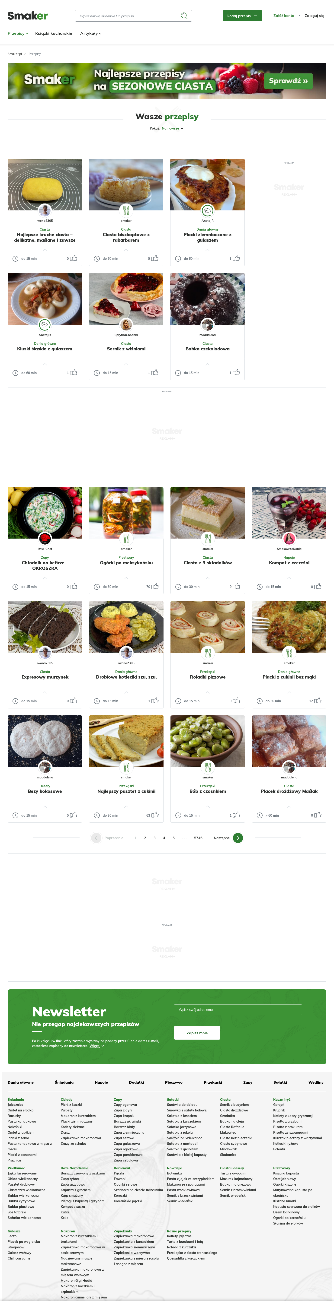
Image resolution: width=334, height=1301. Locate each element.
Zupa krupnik (124, 1116)
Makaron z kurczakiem (78, 1116)
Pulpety (67, 1110)
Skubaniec (228, 1155)
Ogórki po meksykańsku (126, 562)
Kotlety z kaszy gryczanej (293, 1116)
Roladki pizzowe (208, 677)
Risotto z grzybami (287, 1121)
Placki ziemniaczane (77, 1121)
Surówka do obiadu (182, 1105)
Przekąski (207, 672)
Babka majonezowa (235, 1184)
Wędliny (316, 1082)
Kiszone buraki (284, 1201)
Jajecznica (15, 1105)
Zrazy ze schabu (73, 1144)
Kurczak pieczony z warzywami (297, 1138)
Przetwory (126, 557)
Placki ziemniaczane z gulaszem (207, 237)
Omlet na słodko (20, 1110)
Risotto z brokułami (288, 1127)
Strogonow (16, 1247)
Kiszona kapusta (286, 1173)
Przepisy (17, 33)
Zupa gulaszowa (127, 1144)
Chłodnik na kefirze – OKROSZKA (45, 565)
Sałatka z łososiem (182, 1116)
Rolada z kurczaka (181, 1247)
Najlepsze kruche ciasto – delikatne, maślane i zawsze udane (45, 240)
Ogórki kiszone (284, 1184)
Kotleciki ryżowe (286, 1144)
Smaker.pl (15, 54)
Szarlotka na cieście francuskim (138, 1190)
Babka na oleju (232, 1121)
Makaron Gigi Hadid (76, 1281)
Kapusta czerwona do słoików (296, 1207)
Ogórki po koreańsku (289, 1218)
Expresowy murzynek (45, 677)
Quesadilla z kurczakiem (186, 1258)
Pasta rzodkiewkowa (183, 1190)
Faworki (120, 1179)
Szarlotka (227, 1116)
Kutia (65, 1212)
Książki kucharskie (53, 33)
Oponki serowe (125, 1184)
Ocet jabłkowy (284, 1179)
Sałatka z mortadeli (182, 1144)
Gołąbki (279, 1105)
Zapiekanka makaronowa (81, 1138)
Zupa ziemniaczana (129, 1132)
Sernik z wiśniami (126, 349)
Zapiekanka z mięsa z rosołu (136, 1258)
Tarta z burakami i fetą (185, 1242)
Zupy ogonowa (125, 1105)
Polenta (279, 1149)
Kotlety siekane (73, 1127)
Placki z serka (18, 1138)
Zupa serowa (124, 1138)
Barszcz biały (124, 1127)
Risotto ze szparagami (290, 1132)
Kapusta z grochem (76, 1190)
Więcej (95, 1046)
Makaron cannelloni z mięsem (84, 1297)
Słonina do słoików (288, 1223)
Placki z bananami (22, 1155)
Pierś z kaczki (71, 1105)
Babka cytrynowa (21, 1201)
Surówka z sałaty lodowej (187, 1110)
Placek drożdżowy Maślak (289, 791)
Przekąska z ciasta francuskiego (192, 1253)
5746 (198, 838)
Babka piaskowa (21, 1207)
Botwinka (174, 1173)
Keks (64, 1218)
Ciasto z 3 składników (208, 562)
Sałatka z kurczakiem (184, 1121)
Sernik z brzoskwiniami (185, 1195)
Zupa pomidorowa (128, 1155)
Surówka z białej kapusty (187, 1155)
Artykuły (90, 33)
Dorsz (65, 1132)
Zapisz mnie (197, 1033)
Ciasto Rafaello (232, 1127)
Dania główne (207, 229)
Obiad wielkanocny (23, 1179)
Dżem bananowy (286, 1212)
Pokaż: (167, 128)
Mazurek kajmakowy (236, 1179)
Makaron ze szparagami (186, 1184)
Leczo (12, 1236)
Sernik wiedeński (180, 1201)
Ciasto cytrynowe (233, 1144)
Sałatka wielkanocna (24, 1218)
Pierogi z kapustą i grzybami (83, 1201)
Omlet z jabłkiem (21, 1132)
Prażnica (14, 1160)
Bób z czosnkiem (207, 791)
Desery (44, 786)
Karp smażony (72, 1195)
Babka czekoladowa (208, 349)
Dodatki (136, 1082)
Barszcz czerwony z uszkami (83, 1173)
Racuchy (14, 1116)
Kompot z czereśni (289, 562)
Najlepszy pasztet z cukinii (126, 791)
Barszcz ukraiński (127, 1121)
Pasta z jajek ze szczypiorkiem (191, 1179)
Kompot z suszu (73, 1207)
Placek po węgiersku (24, 1242)
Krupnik (279, 1110)
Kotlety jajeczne (179, 1236)
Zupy (45, 557)
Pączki (119, 1173)
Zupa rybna (70, 1179)
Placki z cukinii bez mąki (289, 677)
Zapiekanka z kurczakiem (134, 1242)
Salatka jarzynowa (181, 1127)
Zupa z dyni (123, 1110)
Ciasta (45, 229)
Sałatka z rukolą (180, 1132)
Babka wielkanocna (23, 1195)
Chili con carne (19, 1258)
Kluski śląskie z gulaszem (44, 349)
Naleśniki (15, 1127)
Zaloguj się (314, 15)
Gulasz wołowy (19, 1253)
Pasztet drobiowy (21, 1184)
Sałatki (280, 1082)
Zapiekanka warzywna (132, 1253)
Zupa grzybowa (73, 1184)
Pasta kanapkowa (22, 1121)
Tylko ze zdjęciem (41, 143)
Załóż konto (283, 15)
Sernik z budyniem (234, 1105)
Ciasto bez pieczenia (236, 1138)
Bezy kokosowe (45, 791)
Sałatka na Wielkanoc (184, 1138)
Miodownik (228, 1149)
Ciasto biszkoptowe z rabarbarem (126, 237)
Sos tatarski (17, 1212)
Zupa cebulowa (126, 1160)
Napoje (289, 557)
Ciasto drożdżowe (234, 1110)
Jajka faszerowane (22, 1173)
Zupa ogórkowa (126, 1149)
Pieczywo (174, 1082)
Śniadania (64, 1082)
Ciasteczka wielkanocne (26, 1190)
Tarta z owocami (233, 1173)
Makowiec (228, 1132)
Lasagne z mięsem (128, 1264)
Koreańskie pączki (128, 1201)
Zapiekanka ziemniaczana (134, 1247)
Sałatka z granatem (182, 1149)
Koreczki (120, 1195)
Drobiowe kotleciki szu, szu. (126, 677)
